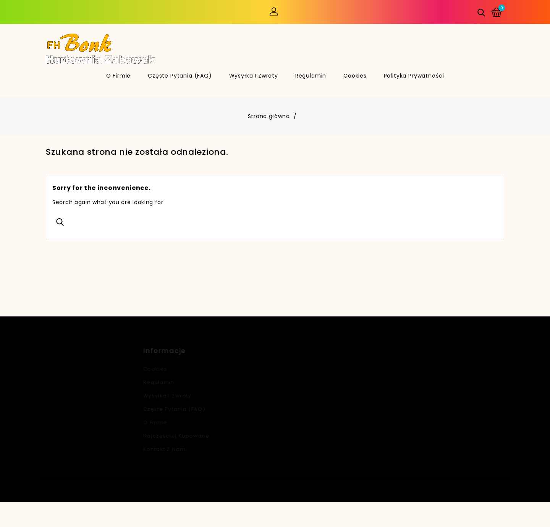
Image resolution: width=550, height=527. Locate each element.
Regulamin (311, 75)
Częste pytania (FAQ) (180, 75)
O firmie (118, 75)
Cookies (355, 75)
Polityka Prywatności (414, 75)
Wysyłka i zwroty (253, 75)
